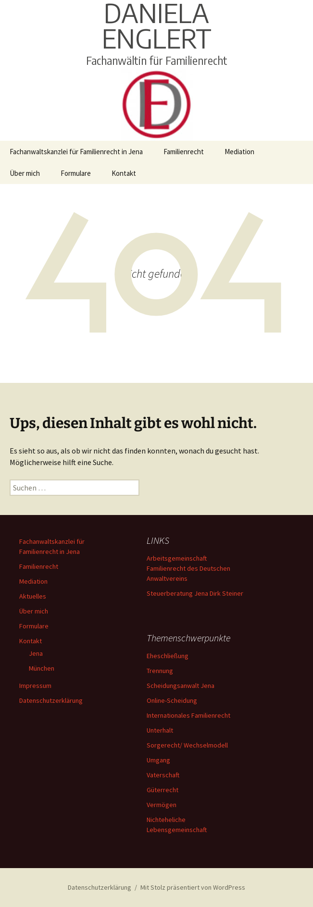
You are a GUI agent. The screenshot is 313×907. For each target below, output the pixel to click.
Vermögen (161, 804)
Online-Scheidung (172, 700)
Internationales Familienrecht (188, 715)
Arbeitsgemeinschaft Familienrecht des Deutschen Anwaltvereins (188, 568)
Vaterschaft (163, 775)
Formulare (76, 173)
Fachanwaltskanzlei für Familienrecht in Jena (76, 151)
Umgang (158, 760)
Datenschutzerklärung (51, 700)
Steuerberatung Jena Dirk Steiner (195, 593)
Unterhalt (160, 730)
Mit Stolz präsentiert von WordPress (192, 887)
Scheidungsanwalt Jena (180, 685)
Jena (36, 653)
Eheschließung (167, 655)
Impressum (35, 685)
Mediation (239, 151)
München (41, 668)
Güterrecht (162, 789)
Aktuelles (32, 596)
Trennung (160, 670)
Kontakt (124, 173)
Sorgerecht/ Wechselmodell (187, 745)
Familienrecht (183, 151)
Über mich (25, 173)
